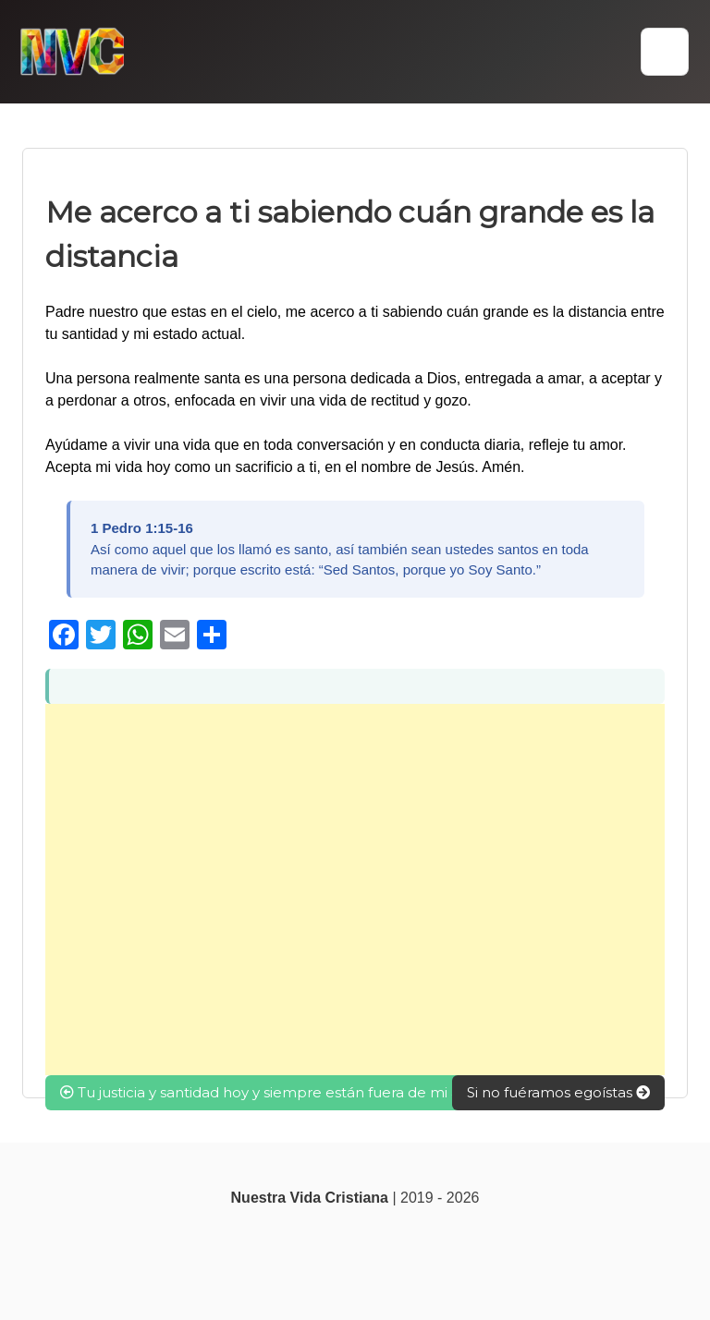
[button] (665, 52)
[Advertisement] (355, 889)
